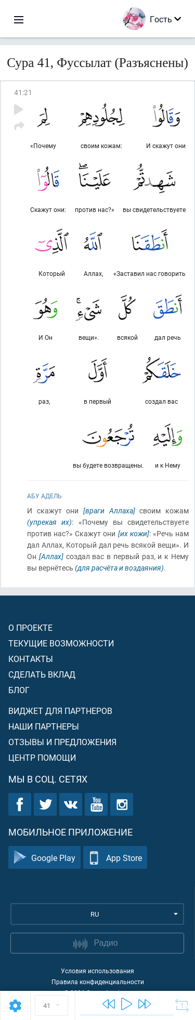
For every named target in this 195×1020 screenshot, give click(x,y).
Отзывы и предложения (62, 741)
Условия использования (97, 970)
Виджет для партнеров (60, 710)
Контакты (30, 658)
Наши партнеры (43, 726)
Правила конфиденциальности (97, 981)
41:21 (23, 92)
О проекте (30, 627)
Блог (19, 689)
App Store (115, 858)
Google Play (44, 858)
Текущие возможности (61, 643)
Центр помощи (42, 757)
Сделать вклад (41, 674)
